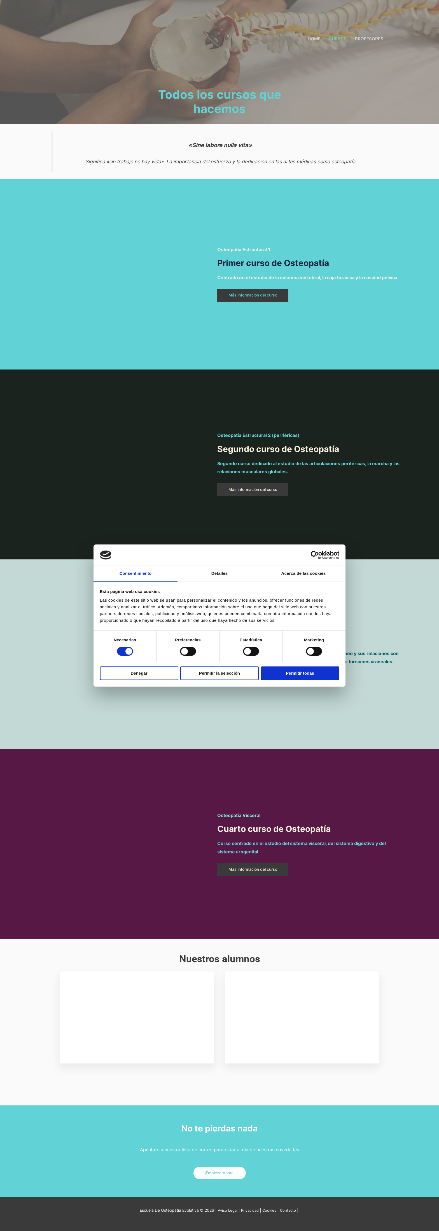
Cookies (270, 1210)
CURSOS (338, 38)
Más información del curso (255, 295)
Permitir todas (300, 673)
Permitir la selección (219, 673)
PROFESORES (369, 38)
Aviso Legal (226, 1210)
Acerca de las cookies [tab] (303, 573)
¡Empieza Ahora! (219, 1173)
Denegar (138, 673)
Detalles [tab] (219, 573)
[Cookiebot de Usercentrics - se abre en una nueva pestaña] (314, 555)
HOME (314, 38)
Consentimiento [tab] (136, 573)
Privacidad (250, 1210)
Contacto (289, 1210)
